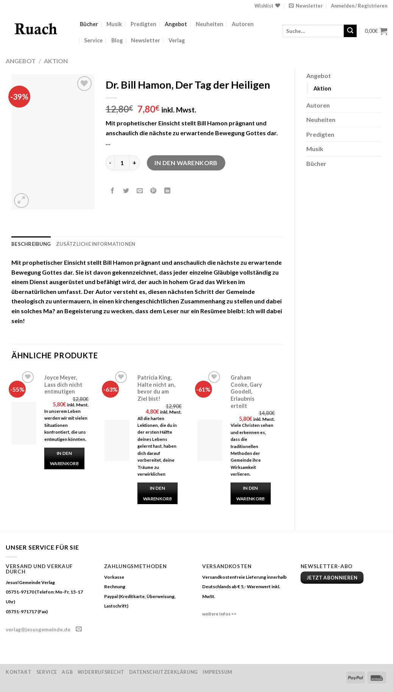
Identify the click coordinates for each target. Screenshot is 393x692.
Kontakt (18, 672)
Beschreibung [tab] (31, 244)
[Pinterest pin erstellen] (153, 190)
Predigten (143, 24)
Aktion (56, 60)
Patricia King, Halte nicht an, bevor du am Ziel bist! (156, 388)
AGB (67, 672)
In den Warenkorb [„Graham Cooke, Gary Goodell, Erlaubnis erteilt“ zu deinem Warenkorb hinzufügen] (250, 493)
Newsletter (145, 40)
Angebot (176, 24)
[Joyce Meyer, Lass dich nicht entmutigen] (23, 423)
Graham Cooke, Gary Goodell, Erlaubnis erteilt (246, 391)
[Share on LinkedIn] (167, 190)
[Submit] (350, 31)
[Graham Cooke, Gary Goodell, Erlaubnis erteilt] (209, 440)
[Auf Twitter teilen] (126, 190)
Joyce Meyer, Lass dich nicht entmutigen (63, 384)
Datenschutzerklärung (163, 672)
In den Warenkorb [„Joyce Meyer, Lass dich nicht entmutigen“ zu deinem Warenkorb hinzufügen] (64, 458)
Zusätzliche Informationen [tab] (95, 244)
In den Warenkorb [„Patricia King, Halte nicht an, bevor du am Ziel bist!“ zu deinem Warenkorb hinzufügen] (157, 493)
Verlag (176, 40)
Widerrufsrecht (101, 672)
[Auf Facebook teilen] (112, 190)
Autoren (243, 24)
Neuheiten (209, 24)
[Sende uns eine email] (79, 629)
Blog (117, 40)
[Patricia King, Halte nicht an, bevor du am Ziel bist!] (116, 440)
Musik (114, 24)
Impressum (217, 672)
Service (93, 40)
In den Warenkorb (186, 162)
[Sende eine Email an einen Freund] (140, 190)
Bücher (89, 24)
